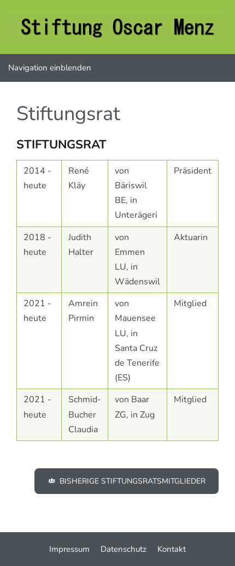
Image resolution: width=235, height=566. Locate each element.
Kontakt (171, 549)
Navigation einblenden (49, 67)
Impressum (69, 549)
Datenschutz (123, 549)
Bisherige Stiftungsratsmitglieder (126, 481)
